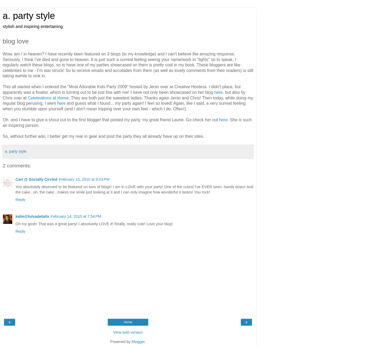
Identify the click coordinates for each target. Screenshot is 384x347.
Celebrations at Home (48, 98)
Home (128, 322)
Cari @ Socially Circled (36, 179)
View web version (128, 332)
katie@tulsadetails (32, 216)
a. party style (29, 16)
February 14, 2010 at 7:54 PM (76, 216)
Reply (20, 199)
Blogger (138, 342)
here (218, 92)
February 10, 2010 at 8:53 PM (84, 179)
